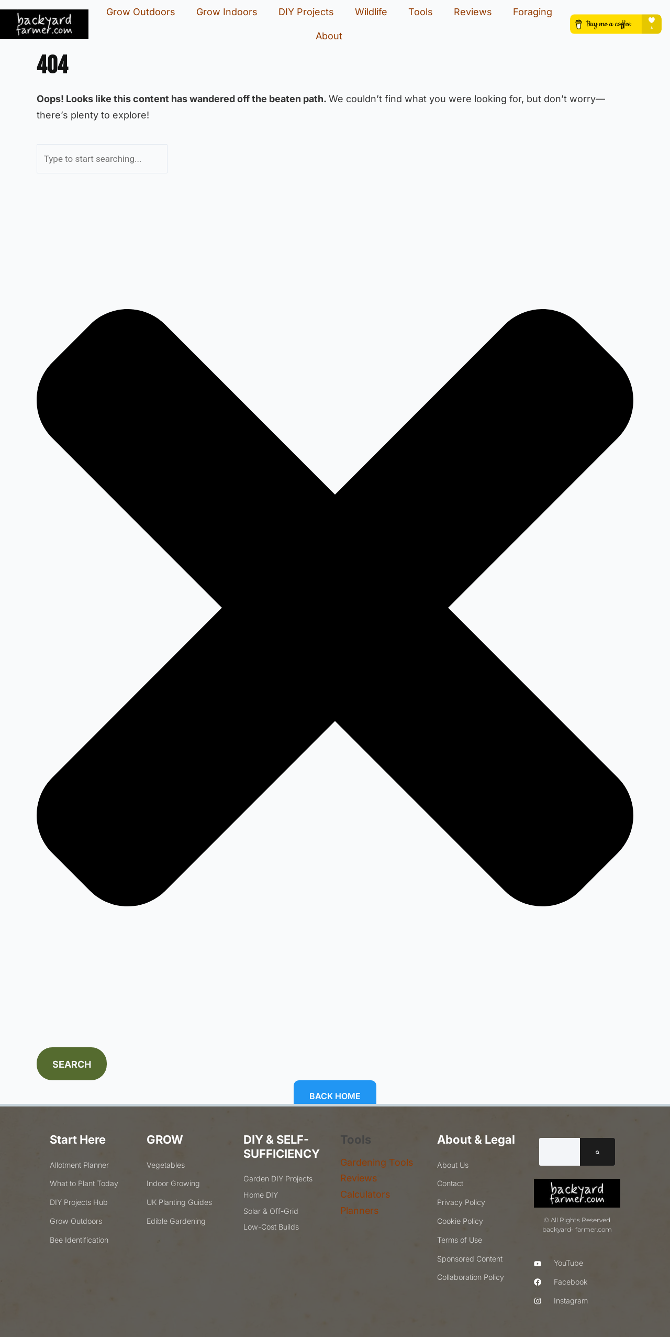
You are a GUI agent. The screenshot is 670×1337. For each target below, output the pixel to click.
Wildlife (371, 11)
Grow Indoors (227, 11)
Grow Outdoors (140, 11)
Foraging (532, 11)
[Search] (597, 1152)
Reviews (473, 11)
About (329, 35)
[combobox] (102, 158)
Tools (420, 11)
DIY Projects (306, 11)
